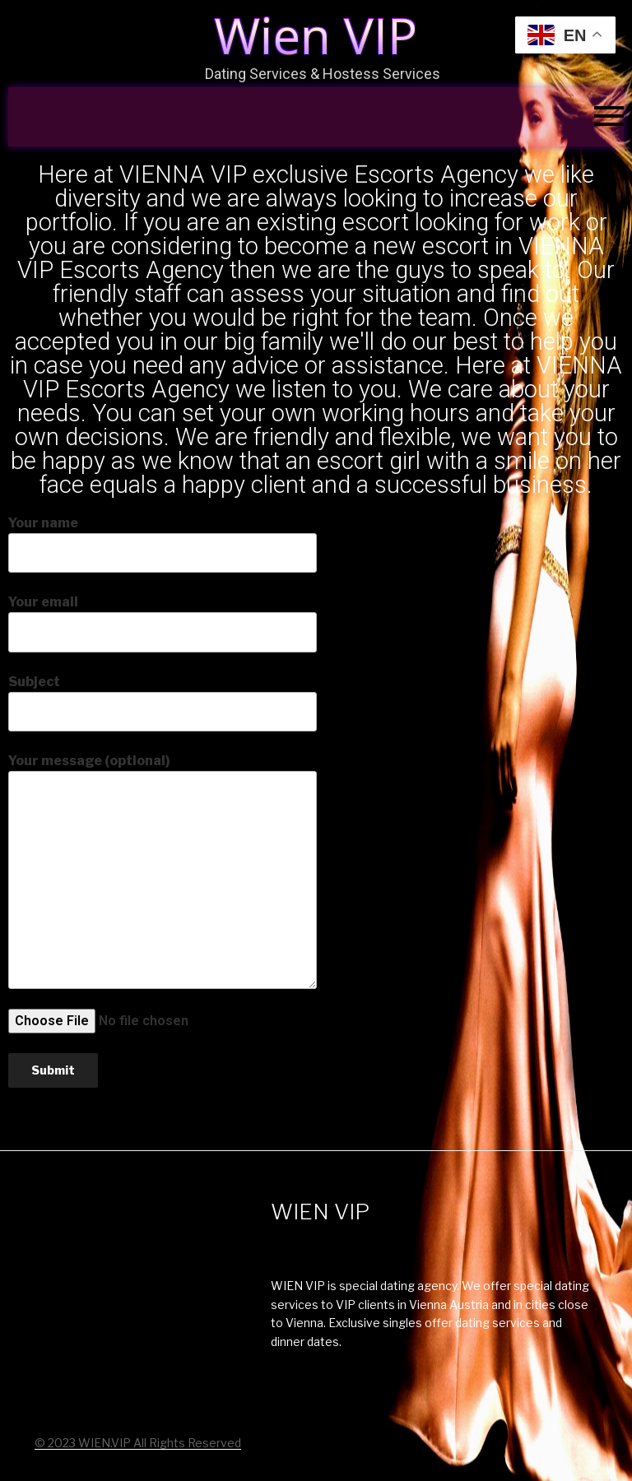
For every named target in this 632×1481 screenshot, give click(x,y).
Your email (162, 623)
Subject (162, 702)
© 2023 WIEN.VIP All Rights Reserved (138, 1443)
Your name (162, 544)
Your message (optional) (162, 870)
